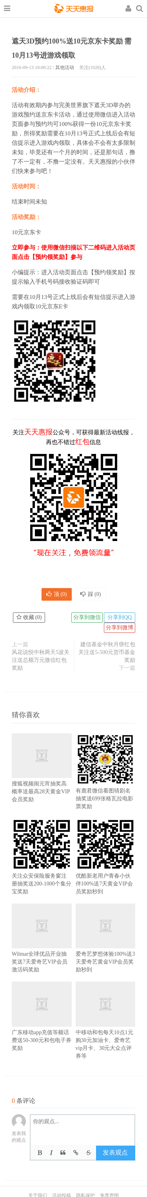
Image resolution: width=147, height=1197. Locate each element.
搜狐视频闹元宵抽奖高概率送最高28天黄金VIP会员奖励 (42, 777)
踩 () (90, 594)
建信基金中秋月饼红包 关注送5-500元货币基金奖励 (106, 652)
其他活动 (64, 67)
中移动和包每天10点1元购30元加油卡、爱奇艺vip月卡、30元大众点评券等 (106, 1030)
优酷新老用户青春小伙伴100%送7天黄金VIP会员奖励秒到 (106, 868)
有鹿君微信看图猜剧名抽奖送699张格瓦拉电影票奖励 (106, 783)
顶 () (56, 594)
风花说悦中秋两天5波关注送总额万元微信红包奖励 (40, 660)
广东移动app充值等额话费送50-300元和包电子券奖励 (42, 1026)
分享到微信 (87, 617)
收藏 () (29, 617)
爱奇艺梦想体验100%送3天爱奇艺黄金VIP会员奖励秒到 (106, 948)
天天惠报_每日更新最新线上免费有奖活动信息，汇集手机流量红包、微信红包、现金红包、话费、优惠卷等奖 (73, 9)
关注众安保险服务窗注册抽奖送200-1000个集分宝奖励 (42, 868)
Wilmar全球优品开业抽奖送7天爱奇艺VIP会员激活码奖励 (42, 948)
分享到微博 (119, 627)
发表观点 (115, 1152)
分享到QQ (119, 617)
